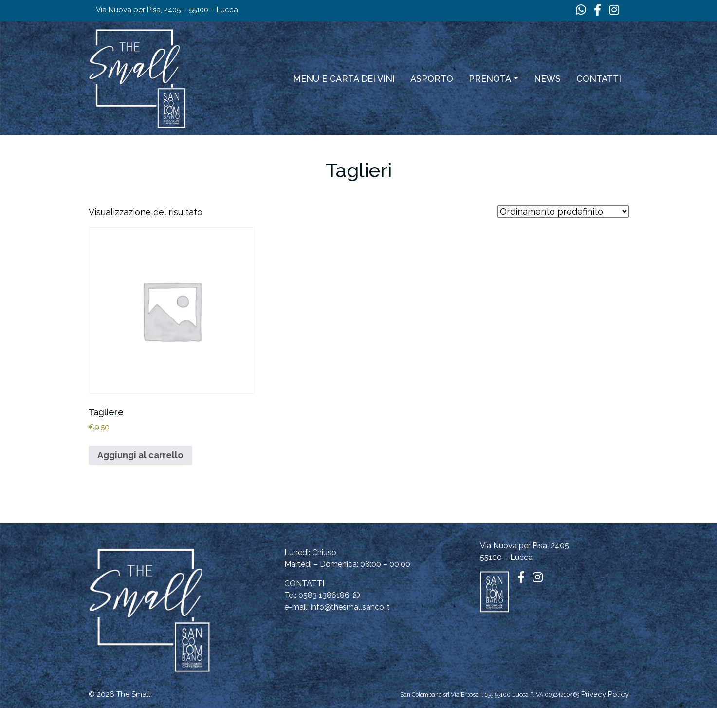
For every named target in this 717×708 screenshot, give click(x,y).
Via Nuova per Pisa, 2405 (524, 545)
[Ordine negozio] (563, 211)
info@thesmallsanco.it (350, 607)
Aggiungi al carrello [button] (140, 455)
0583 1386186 (323, 595)
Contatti (598, 79)
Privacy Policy (605, 694)
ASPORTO (431, 79)
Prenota (490, 79)
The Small (133, 694)
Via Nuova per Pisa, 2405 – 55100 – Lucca (167, 9)
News (547, 79)
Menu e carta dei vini (344, 79)
